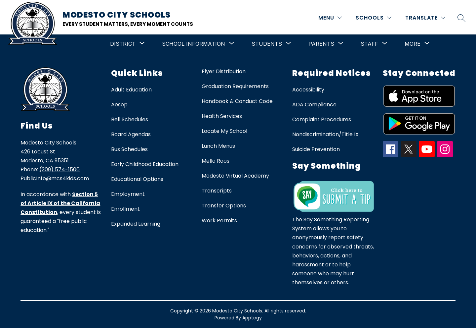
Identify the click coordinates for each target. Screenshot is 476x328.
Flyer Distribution (224, 71)
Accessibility (308, 89)
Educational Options (137, 179)
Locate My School (224, 131)
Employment (128, 194)
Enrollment (125, 209)
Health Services (222, 116)
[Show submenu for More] (412, 44)
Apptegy (252, 317)
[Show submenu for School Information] (193, 44)
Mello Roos (215, 161)
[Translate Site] (425, 18)
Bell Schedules (129, 119)
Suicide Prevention (316, 149)
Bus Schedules (129, 149)
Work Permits (219, 220)
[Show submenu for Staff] (369, 44)
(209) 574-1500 (59, 169)
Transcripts (217, 190)
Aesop (119, 104)
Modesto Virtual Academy (235, 176)
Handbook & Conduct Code (237, 101)
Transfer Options (224, 205)
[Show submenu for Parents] (321, 44)
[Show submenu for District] (123, 44)
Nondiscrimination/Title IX (325, 134)
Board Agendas (131, 134)
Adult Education (131, 89)
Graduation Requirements (235, 86)
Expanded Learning (135, 224)
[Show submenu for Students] (267, 44)
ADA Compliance (314, 104)
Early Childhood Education (144, 164)
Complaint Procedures (321, 119)
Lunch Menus (218, 146)
